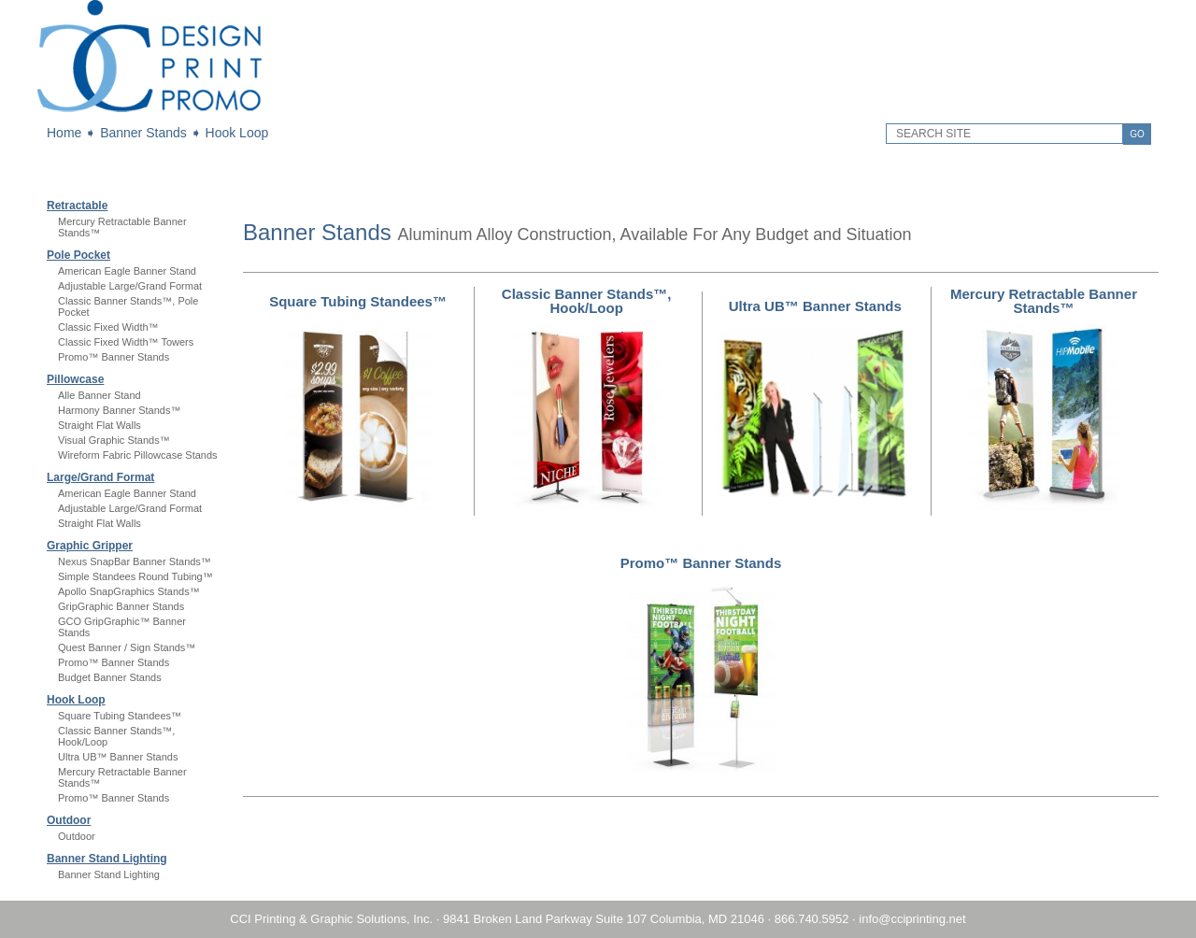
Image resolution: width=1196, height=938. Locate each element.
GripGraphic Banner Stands (121, 606)
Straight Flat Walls (99, 425)
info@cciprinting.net (912, 919)
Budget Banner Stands (110, 677)
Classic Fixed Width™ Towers (125, 342)
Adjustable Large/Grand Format (130, 285)
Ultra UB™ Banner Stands (118, 756)
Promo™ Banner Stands (113, 356)
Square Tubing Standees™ (119, 715)
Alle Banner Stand (99, 395)
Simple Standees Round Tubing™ (135, 576)
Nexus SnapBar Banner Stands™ (134, 561)
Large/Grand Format (100, 477)
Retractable (77, 205)
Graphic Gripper (90, 545)
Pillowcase (75, 379)
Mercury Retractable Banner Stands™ (1043, 301)
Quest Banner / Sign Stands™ (126, 647)
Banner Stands (143, 132)
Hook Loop (237, 132)
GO (1137, 134)
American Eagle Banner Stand (127, 271)
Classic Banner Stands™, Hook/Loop (587, 301)
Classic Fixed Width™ (108, 327)
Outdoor (69, 820)
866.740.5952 (812, 919)
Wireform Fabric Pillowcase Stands (138, 455)
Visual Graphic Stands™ (114, 440)
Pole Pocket (78, 255)
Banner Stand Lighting (107, 858)
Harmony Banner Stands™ (119, 410)
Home (64, 132)
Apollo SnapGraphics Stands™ (129, 591)
